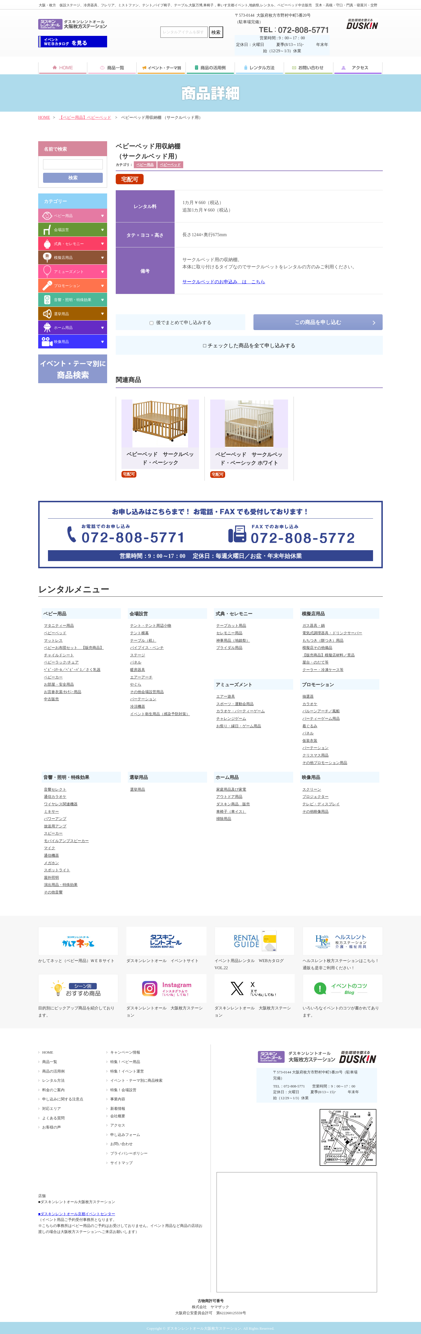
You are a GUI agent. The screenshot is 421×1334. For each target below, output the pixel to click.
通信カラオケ (55, 796)
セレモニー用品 (229, 633)
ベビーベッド (170, 165)
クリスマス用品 (315, 755)
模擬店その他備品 (317, 647)
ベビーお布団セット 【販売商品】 (74, 647)
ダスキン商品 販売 (233, 804)
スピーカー (53, 833)
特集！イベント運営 (127, 1071)
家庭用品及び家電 (231, 789)
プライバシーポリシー (129, 1153)
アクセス (117, 1125)
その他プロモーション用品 (324, 763)
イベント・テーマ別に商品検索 (136, 1080)
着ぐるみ (309, 726)
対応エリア (51, 1108)
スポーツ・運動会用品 (235, 704)
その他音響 (53, 892)
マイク (49, 848)
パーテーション (143, 699)
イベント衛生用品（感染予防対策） (160, 714)
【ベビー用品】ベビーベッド (85, 117)
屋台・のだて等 (315, 662)
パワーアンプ (55, 819)
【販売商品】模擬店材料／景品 (328, 655)
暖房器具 (137, 670)
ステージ (137, 655)
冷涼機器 (137, 706)
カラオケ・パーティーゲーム (240, 711)
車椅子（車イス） (231, 811)
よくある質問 (53, 1118)
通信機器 (51, 855)
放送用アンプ (55, 826)
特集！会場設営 (123, 1090)
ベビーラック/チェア (61, 662)
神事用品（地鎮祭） (233, 640)
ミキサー (51, 811)
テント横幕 (139, 633)
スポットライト (57, 870)
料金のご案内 (53, 1090)
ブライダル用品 (229, 647)
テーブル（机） (143, 640)
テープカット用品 (231, 625)
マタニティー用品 (59, 625)
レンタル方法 (53, 1080)
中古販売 (51, 699)
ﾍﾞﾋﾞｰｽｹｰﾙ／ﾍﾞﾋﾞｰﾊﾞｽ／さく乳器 (72, 670)
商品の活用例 (53, 1071)
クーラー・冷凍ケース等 (322, 670)
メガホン (51, 863)
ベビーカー (53, 677)
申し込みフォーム (125, 1135)
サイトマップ (121, 1163)
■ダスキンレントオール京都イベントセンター (76, 1214)
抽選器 (308, 696)
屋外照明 (51, 877)
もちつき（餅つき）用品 (322, 640)
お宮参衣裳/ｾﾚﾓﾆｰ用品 (62, 692)
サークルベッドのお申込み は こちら (223, 281)
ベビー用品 (145, 165)
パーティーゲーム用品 (321, 718)
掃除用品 (223, 819)
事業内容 (117, 1099)
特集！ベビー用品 (125, 1062)
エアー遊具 (225, 696)
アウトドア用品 (229, 796)
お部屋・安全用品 (59, 684)
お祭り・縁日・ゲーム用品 (238, 726)
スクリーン (311, 789)
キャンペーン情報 (125, 1052)
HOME (44, 117)
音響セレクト (55, 789)
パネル (135, 662)
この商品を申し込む (318, 322)
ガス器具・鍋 (313, 625)
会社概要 (117, 1116)
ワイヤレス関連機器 (61, 804)
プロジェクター (315, 796)
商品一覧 (49, 1062)
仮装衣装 (309, 740)
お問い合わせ (121, 1144)
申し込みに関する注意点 (62, 1099)
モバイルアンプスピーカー (66, 841)
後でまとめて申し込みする (180, 322)
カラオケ (309, 704)
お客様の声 (51, 1127)
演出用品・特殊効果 (61, 885)
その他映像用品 (315, 811)
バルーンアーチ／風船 (321, 711)
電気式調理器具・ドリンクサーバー (332, 633)
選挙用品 (137, 789)
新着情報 (117, 1108)
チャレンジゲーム (231, 718)
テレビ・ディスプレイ (321, 804)
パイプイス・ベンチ (147, 647)
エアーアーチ (141, 677)
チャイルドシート (59, 655)
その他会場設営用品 (147, 692)
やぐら (135, 684)
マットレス (53, 640)
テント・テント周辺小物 (150, 625)
